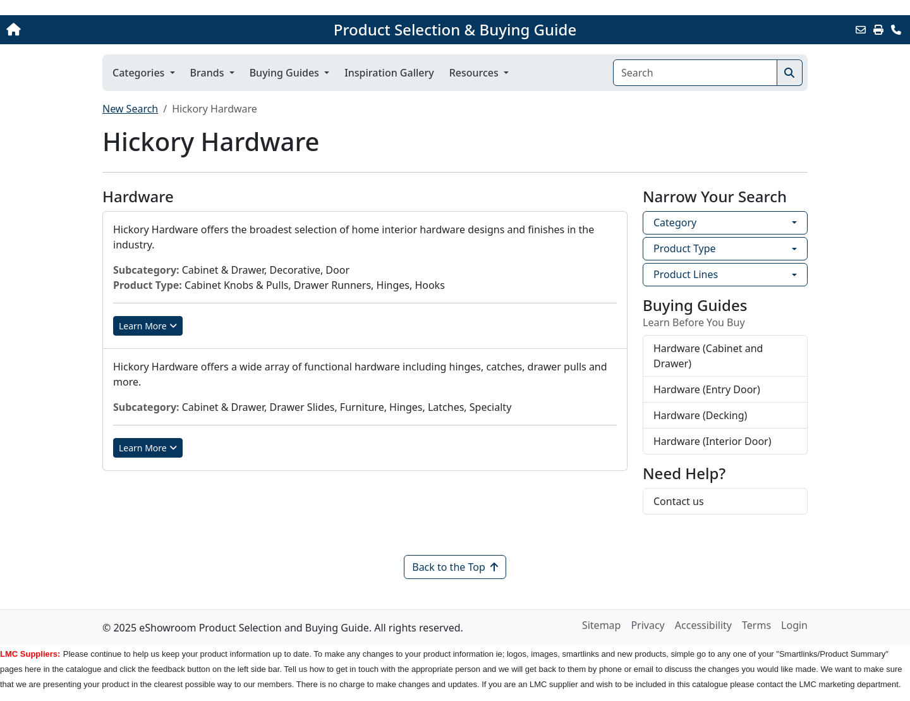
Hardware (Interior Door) (712, 441)
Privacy (647, 625)
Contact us (678, 501)
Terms (756, 625)
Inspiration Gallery (389, 73)
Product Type (684, 248)
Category (674, 222)
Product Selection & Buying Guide (455, 29)
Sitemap (601, 625)
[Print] (878, 30)
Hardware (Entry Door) (706, 389)
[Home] (94, 29)
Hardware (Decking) (700, 415)
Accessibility (703, 625)
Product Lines (685, 274)
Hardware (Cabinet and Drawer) (708, 355)
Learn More (148, 326)
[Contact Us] (896, 30)
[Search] (695, 72)
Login (794, 625)
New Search (130, 109)
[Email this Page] (861, 30)
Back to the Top (455, 567)
